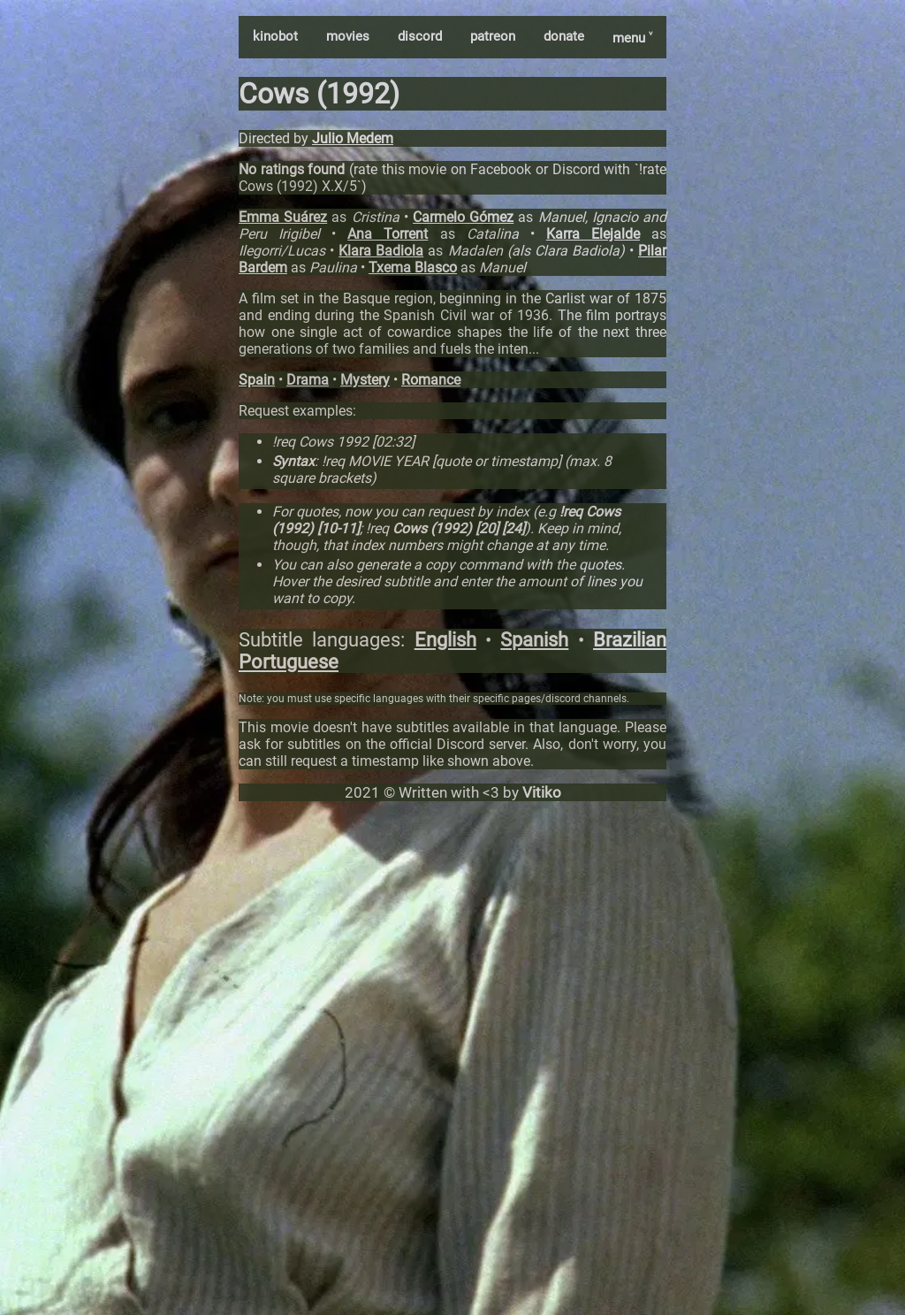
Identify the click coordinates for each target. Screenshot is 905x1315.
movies (347, 36)
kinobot (275, 36)
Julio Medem (352, 138)
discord (420, 36)
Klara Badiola (380, 250)
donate (564, 36)
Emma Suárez (283, 217)
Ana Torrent (387, 234)
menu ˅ (632, 38)
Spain (257, 379)
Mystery (365, 379)
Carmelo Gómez (463, 217)
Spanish (534, 640)
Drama (307, 379)
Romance (430, 379)
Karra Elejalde (593, 234)
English (445, 640)
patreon (492, 36)
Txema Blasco (413, 267)
